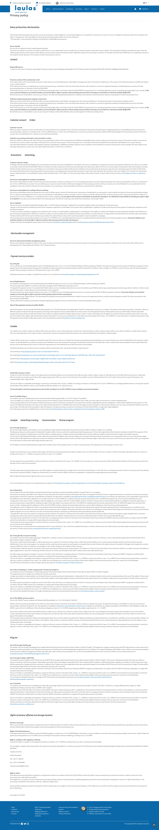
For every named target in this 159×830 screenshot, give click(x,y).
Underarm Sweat (57, 9)
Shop (47, 9)
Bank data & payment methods (41, 815)
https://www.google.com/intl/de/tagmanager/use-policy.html (29, 653)
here (76, 300)
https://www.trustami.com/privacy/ (134, 173)
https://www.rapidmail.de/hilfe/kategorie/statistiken (97, 222)
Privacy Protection (64, 814)
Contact (102, 9)
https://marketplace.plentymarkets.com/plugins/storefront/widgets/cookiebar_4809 (77, 409)
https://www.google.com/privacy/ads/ (92, 591)
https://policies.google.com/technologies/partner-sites (72, 483)
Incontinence (69, 9)
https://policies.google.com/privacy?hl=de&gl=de (109, 483)
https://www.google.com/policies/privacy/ (69, 562)
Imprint (60, 809)
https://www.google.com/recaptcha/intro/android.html (94, 677)
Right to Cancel (63, 811)
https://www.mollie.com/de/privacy (73, 318)
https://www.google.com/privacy (23, 679)
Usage (86, 9)
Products (13, 809)
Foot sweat (78, 9)
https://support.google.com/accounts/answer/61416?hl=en (40, 351)
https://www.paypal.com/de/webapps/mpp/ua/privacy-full (80, 274)
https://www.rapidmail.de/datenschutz (64, 222)
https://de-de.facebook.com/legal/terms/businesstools (89, 496)
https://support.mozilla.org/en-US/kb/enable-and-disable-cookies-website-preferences (47, 358)
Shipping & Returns (40, 811)
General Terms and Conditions (67, 807)
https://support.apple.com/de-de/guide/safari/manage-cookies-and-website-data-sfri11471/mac (44, 362)
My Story (93, 9)
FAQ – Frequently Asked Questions (42, 808)
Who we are (14, 811)
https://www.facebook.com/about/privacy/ (47, 528)
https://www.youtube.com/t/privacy (22, 704)
